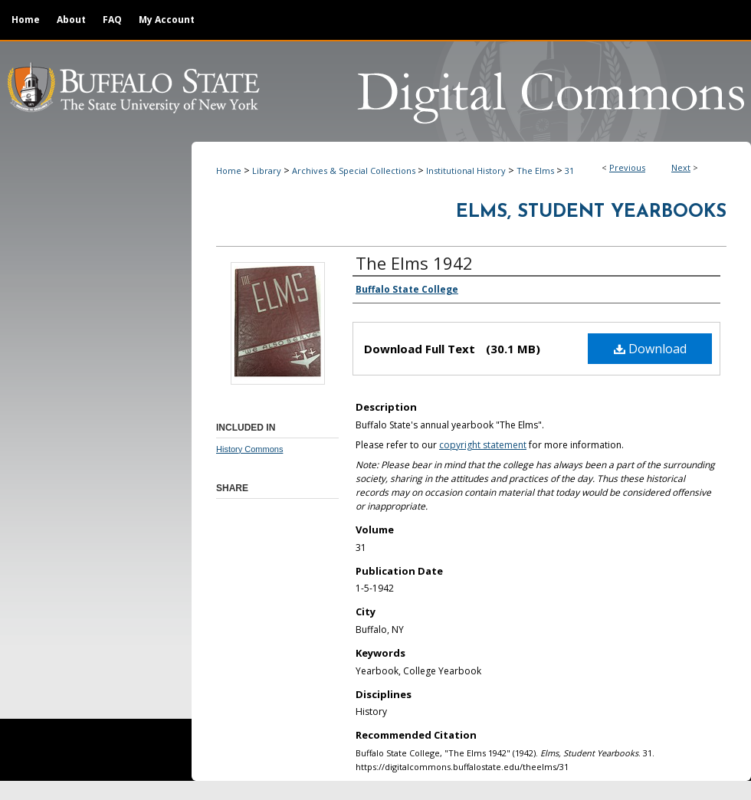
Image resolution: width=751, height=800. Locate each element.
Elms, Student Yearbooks (591, 212)
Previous (627, 167)
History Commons (249, 449)
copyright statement (482, 444)
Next (680, 167)
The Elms (535, 170)
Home (228, 170)
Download (650, 348)
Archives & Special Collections (353, 170)
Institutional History (466, 170)
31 (569, 170)
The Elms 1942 (414, 262)
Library (266, 170)
